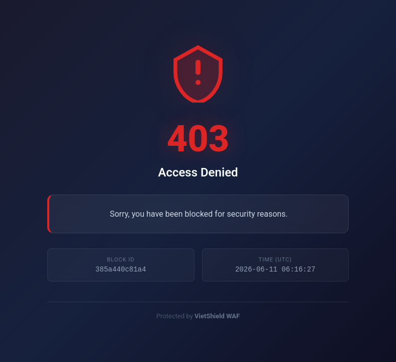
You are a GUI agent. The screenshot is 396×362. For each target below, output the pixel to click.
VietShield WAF (217, 317)
